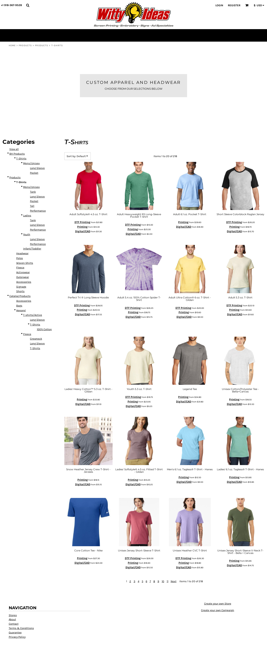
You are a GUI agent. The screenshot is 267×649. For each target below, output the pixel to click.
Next (173, 568)
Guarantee (15, 619)
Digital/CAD (82, 218)
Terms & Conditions (21, 615)
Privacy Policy (17, 623)
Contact (14, 611)
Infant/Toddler (32, 235)
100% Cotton (44, 316)
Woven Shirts (24, 250)
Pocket (34, 159)
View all (14, 136)
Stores (13, 602)
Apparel (21, 297)
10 (163, 568)
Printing (82, 213)
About (12, 606)
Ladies (27, 202)
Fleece (20, 254)
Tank (33, 178)
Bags (19, 292)
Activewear (23, 259)
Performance (38, 197)
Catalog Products (20, 283)
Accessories (23, 269)
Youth (26, 221)
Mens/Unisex (31, 150)
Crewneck (36, 326)
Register (234, 5)
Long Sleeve (37, 155)
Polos (19, 245)
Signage (21, 273)
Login (219, 5)
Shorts (20, 278)
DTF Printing (82, 209)
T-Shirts (21, 145)
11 (167, 568)
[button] (27, 5)
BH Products (17, 141)
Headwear (22, 240)
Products (25, 45)
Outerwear (22, 264)
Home (12, 45)
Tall (32, 193)
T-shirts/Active (32, 302)
